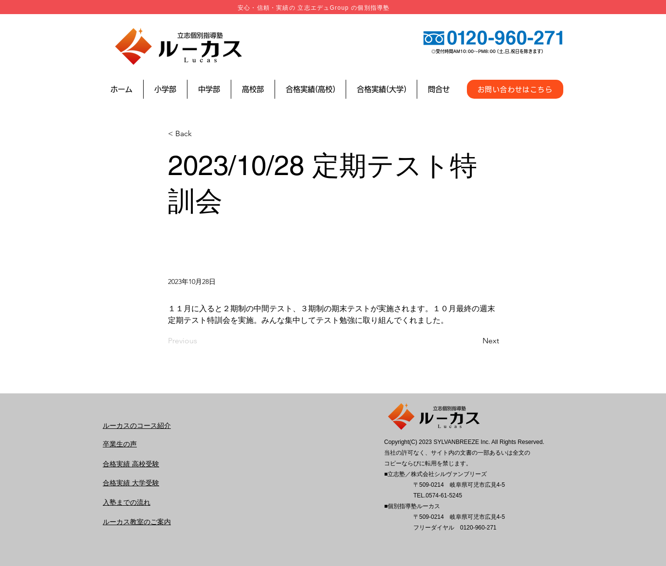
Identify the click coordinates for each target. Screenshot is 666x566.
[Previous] (200, 341)
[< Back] (200, 134)
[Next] (474, 341)
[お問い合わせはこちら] (515, 89)
